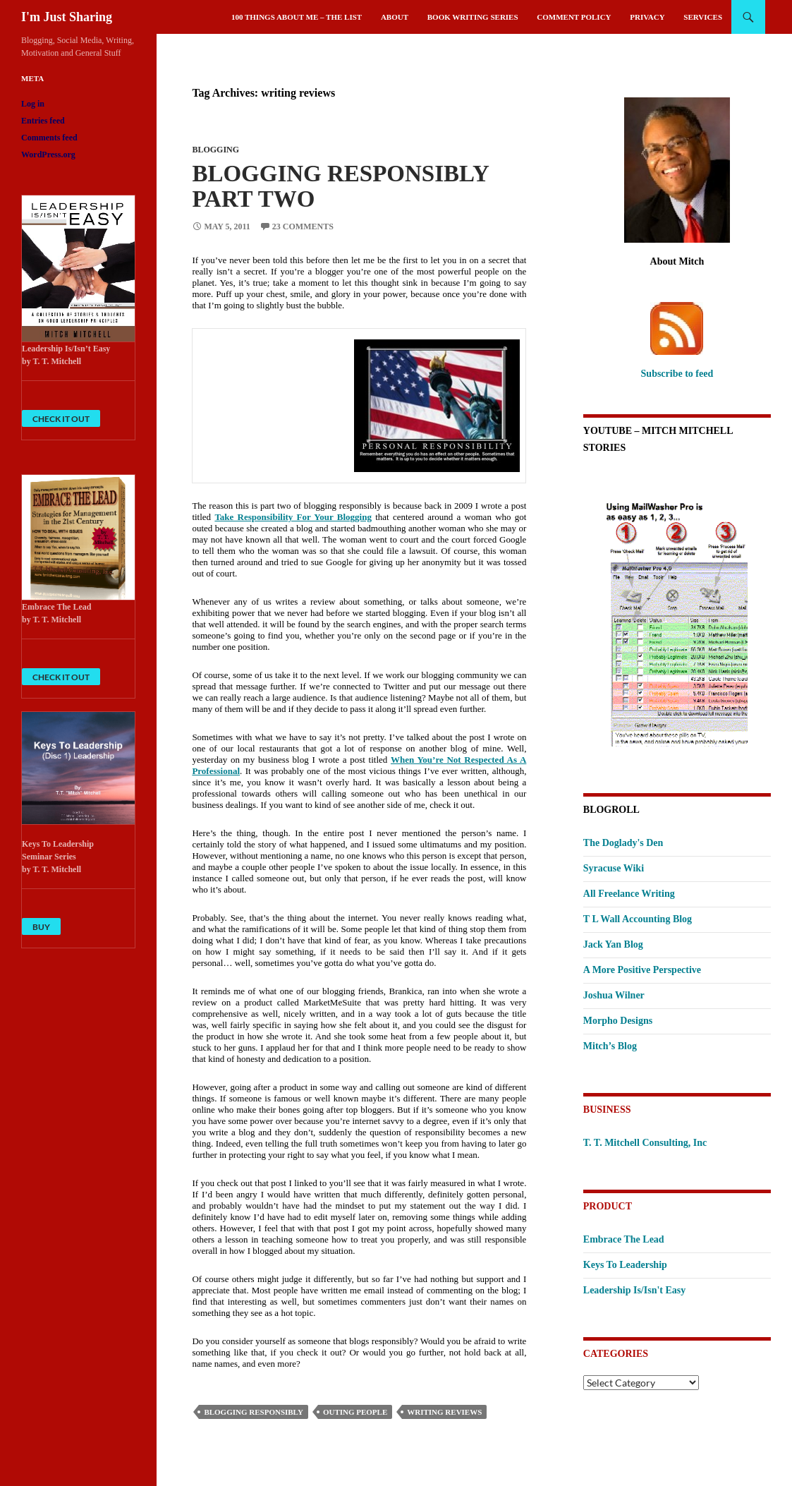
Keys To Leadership (625, 1265)
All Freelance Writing (629, 893)
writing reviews (444, 1412)
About (394, 17)
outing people (355, 1412)
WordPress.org (48, 154)
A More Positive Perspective (642, 970)
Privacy (647, 17)
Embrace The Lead (623, 1239)
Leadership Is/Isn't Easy (634, 1290)
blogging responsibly (253, 1412)
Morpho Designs (617, 1020)
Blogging (215, 150)
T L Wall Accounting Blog (637, 919)
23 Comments (303, 226)
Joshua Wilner (614, 995)
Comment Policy (574, 17)
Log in (32, 104)
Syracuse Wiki (613, 868)
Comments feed (49, 138)
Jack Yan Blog (613, 944)
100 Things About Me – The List (296, 17)
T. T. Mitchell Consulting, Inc (645, 1142)
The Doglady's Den (623, 843)
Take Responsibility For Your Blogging (293, 517)
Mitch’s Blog (610, 1046)
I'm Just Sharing (66, 17)
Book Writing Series (472, 17)
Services (702, 17)
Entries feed (43, 121)
